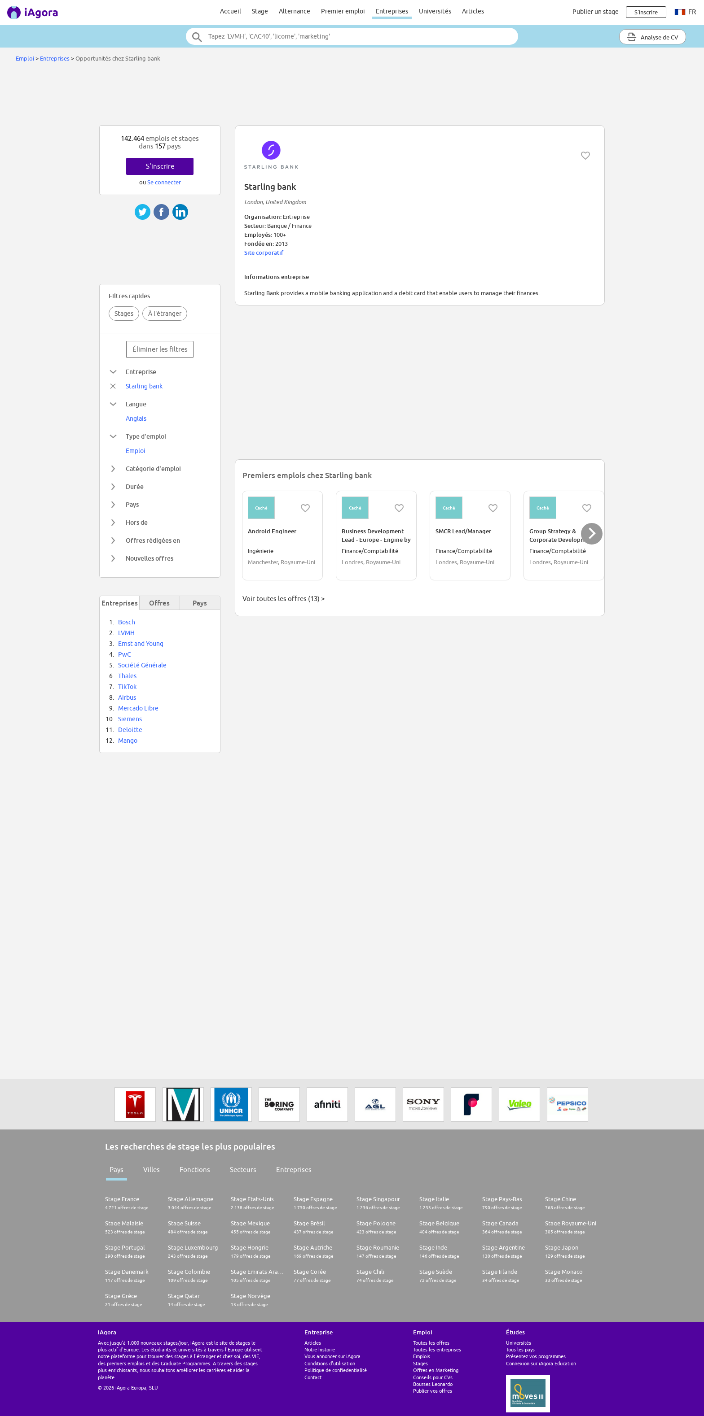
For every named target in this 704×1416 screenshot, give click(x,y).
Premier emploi (343, 11)
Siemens (130, 719)
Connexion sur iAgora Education (541, 1363)
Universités (435, 11)
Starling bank (144, 386)
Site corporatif (263, 252)
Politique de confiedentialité (335, 1370)
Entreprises (392, 11)
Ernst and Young (140, 643)
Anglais (136, 418)
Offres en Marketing (435, 1370)
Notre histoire (319, 1349)
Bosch (126, 622)
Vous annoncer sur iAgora (332, 1356)
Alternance (294, 11)
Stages (123, 313)
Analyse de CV (652, 37)
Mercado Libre (138, 708)
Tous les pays (520, 1349)
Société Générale (142, 665)
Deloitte (130, 729)
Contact (312, 1377)
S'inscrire (160, 166)
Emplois (421, 1356)
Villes (151, 1169)
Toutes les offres (431, 1343)
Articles (473, 11)
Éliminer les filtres (160, 349)
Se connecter (164, 182)
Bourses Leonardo (433, 1384)
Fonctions (195, 1169)
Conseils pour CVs (433, 1377)
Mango (127, 740)
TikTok (127, 686)
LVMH (126, 632)
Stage (260, 11)
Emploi (25, 58)
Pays (116, 1169)
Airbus (127, 697)
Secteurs (243, 1169)
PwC (124, 654)
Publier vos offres (432, 1391)
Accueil (230, 11)
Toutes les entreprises (437, 1349)
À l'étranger (164, 313)
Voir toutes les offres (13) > (283, 598)
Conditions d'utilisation (329, 1363)
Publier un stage (595, 11)
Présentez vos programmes (536, 1356)
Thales (127, 676)
